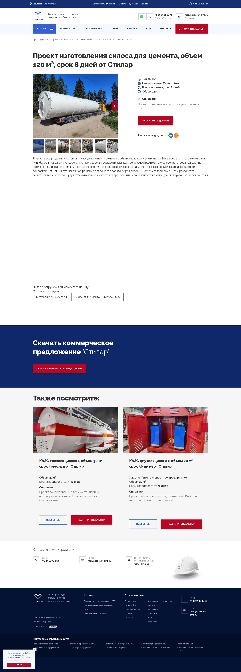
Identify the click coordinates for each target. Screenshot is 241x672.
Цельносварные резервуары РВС (119, 644)
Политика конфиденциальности (47, 617)
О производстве (92, 28)
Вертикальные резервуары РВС (99, 605)
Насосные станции (185, 644)
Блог (149, 28)
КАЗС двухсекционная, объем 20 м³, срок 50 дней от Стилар (161, 464)
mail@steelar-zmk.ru (196, 15)
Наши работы (67, 28)
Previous (36, 427)
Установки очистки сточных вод (155, 647)
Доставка (133, 4)
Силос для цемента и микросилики (97, 297)
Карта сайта (131, 617)
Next (204, 427)
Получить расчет (191, 29)
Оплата (122, 4)
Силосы (87, 609)
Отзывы (114, 28)
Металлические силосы (51, 297)
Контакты (165, 28)
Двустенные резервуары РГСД (82, 644)
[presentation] (115, 106)
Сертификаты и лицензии (104, 4)
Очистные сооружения (95, 613)
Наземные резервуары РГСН (45, 644)
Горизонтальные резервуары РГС (99, 601)
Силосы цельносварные (115, 647)
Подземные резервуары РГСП (46, 647)
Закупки (145, 4)
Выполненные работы (91, 39)
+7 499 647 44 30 (163, 15)
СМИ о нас (132, 28)
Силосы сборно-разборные (153, 644)
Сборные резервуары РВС (80, 647)
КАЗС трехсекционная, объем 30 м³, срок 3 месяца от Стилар (71, 464)
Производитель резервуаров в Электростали (55, 39)
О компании (130, 601)
